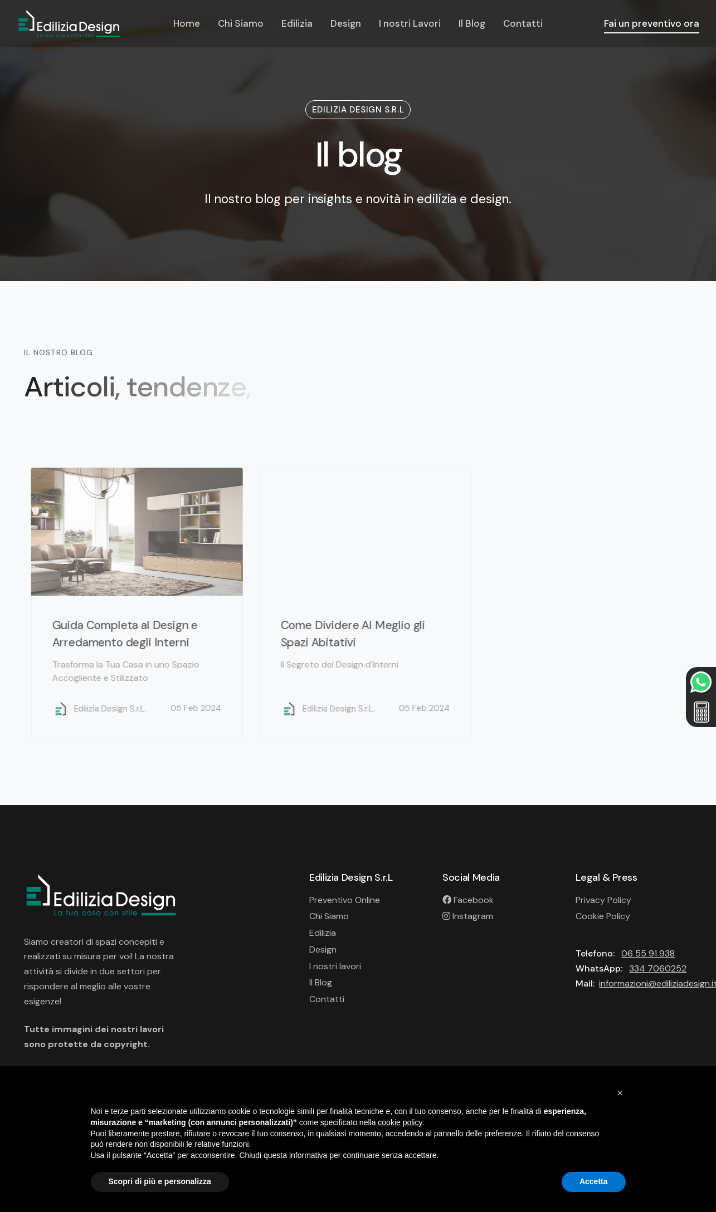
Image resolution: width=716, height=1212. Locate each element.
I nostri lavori (335, 966)
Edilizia (297, 23)
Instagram (467, 916)
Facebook (468, 900)
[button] (620, 1093)
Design (345, 23)
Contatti (523, 23)
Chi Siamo (241, 23)
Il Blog (472, 23)
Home (186, 23)
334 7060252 (657, 968)
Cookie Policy (603, 916)
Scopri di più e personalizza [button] (160, 1181)
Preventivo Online (344, 900)
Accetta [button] (593, 1181)
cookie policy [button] (400, 1122)
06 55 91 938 (648, 953)
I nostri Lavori (410, 23)
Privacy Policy (603, 900)
